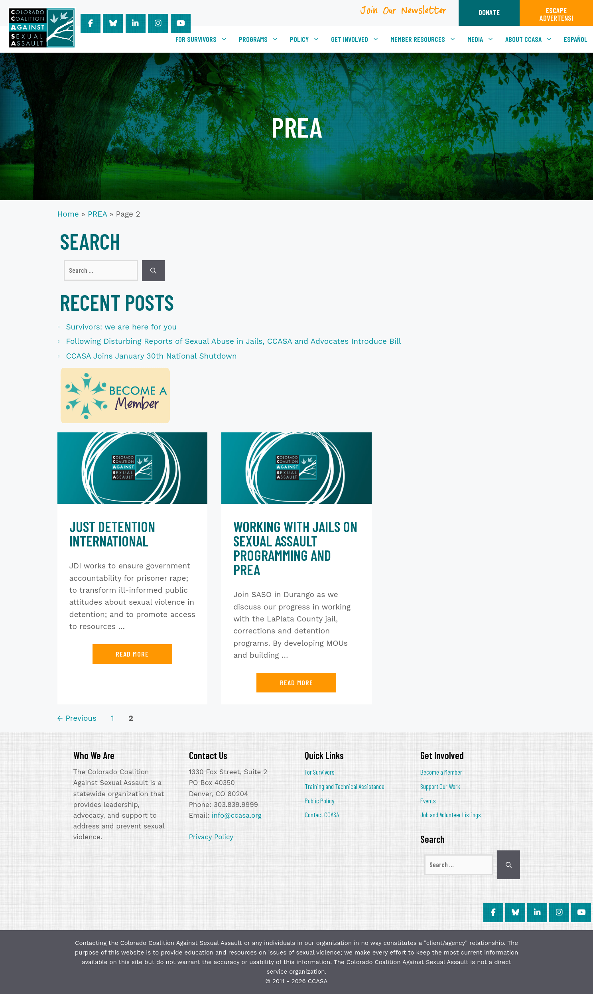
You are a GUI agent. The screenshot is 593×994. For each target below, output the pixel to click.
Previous (77, 718)
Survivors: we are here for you (121, 326)
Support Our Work (440, 786)
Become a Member (441, 772)
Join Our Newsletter (404, 13)
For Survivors (204, 39)
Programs (261, 39)
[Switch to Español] (575, 39)
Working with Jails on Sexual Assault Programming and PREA (295, 548)
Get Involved (358, 39)
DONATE (489, 12)
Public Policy (319, 801)
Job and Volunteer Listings (450, 814)
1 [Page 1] (113, 718)
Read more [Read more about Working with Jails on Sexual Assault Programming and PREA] (296, 682)
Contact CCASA (322, 814)
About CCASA (531, 39)
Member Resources (426, 39)
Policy (307, 39)
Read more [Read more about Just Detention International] (132, 653)
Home (68, 214)
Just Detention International (112, 533)
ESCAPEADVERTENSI (556, 14)
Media (483, 39)
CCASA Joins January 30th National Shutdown (151, 356)
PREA (97, 214)
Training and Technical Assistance (344, 786)
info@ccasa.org (237, 815)
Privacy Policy (211, 837)
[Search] (153, 270)
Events (428, 801)
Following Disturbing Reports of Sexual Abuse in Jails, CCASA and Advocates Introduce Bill (233, 341)
